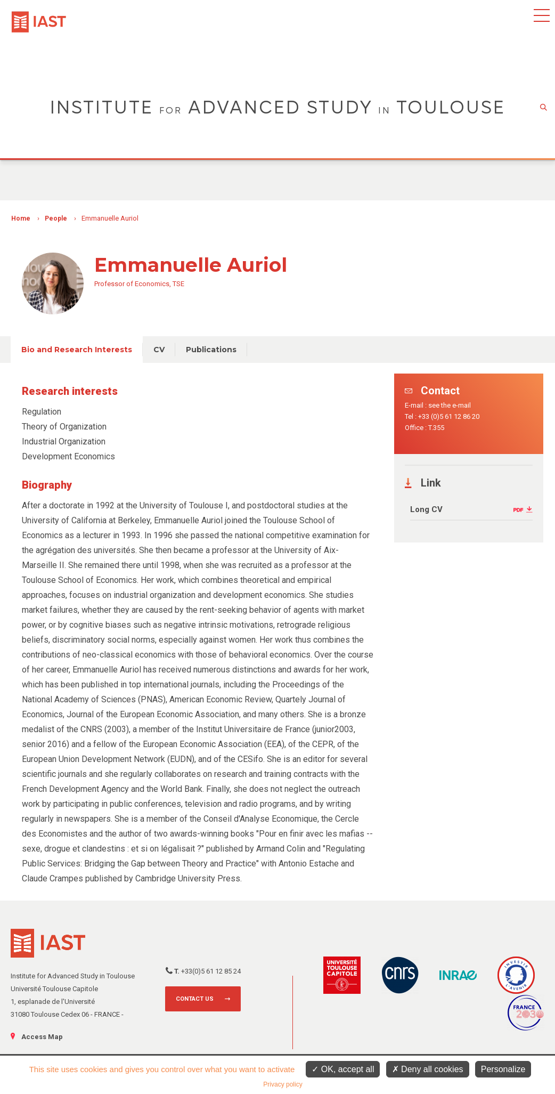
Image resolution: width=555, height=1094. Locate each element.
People (56, 218)
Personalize (503, 1069)
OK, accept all (343, 1069)
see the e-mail (449, 405)
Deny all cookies (427, 1069)
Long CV (426, 509)
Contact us (195, 998)
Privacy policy (282, 1084)
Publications (211, 349)
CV (159, 349)
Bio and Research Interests (76, 349)
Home (20, 218)
